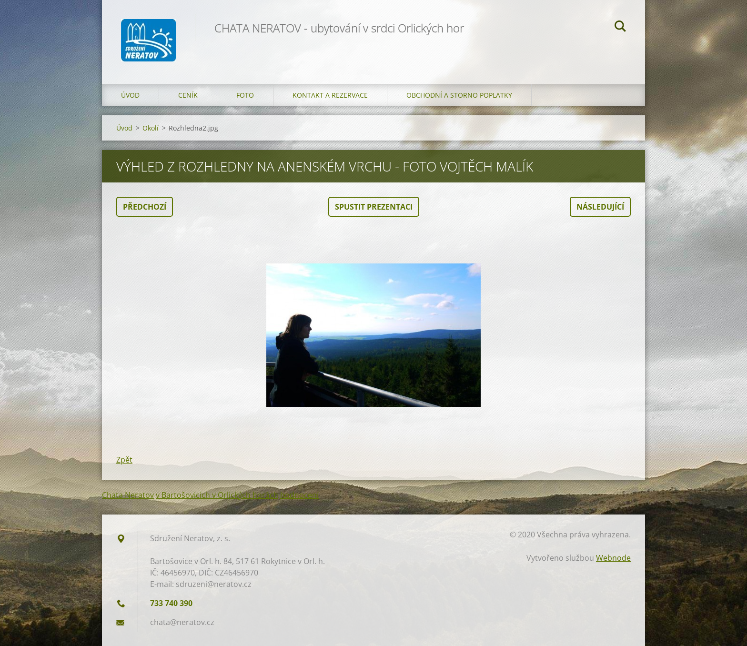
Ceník (188, 95)
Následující (600, 207)
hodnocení (299, 495)
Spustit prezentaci (374, 207)
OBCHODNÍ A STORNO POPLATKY (459, 95)
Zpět (124, 459)
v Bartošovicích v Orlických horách (217, 495)
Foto (245, 95)
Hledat (620, 27)
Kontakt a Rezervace (330, 95)
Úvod (130, 95)
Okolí (150, 127)
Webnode (613, 558)
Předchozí (144, 207)
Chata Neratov (128, 495)
